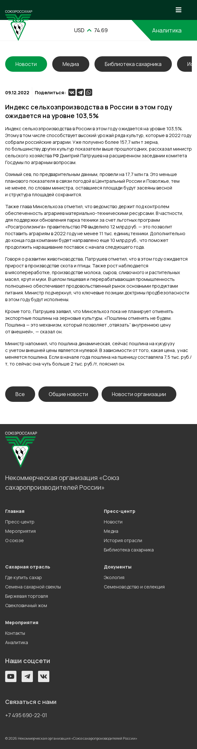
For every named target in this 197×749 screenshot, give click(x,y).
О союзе (14, 540)
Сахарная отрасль (27, 567)
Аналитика (167, 30)
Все (20, 394)
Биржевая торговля (26, 596)
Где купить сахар (23, 577)
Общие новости (68, 394)
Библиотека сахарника (133, 64)
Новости (113, 522)
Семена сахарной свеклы (33, 587)
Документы (118, 567)
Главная (15, 511)
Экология (114, 577)
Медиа (71, 64)
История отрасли (123, 540)
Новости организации (139, 394)
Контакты (15, 633)
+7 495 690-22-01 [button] (26, 715)
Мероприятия (20, 531)
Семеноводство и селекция (134, 587)
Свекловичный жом (26, 605)
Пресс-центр (19, 522)
